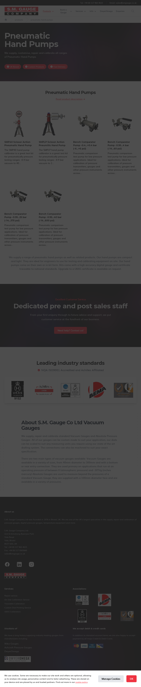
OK (131, 678)
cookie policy (81, 682)
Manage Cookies (111, 678)
